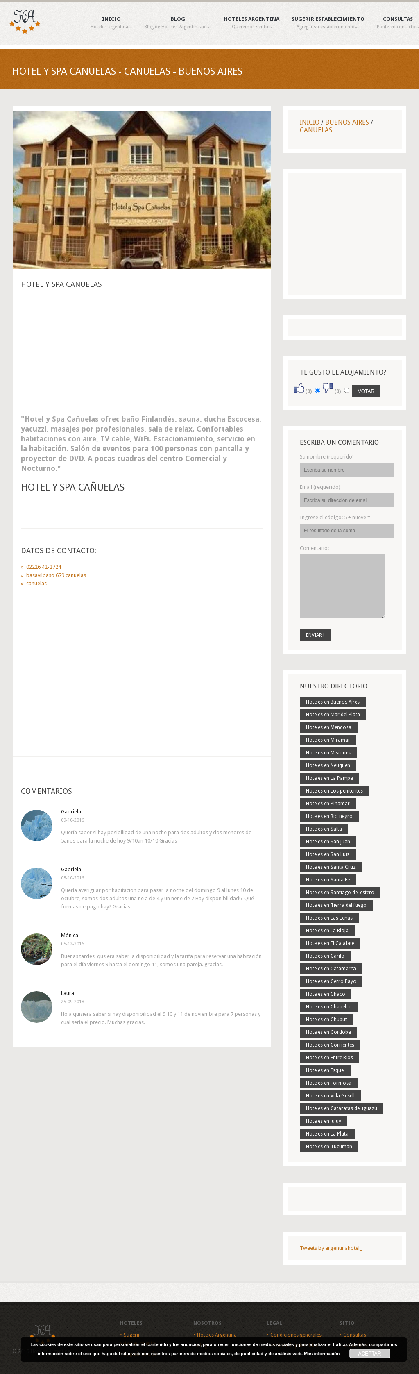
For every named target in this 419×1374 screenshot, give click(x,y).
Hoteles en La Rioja (327, 930)
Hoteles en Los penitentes (334, 791)
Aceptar (369, 1353)
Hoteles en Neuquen (328, 765)
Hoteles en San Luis (327, 854)
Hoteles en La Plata (327, 1134)
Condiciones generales (296, 1335)
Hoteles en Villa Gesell (330, 1096)
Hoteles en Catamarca (331, 969)
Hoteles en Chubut (326, 1019)
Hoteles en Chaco (325, 994)
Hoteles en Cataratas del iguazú (341, 1108)
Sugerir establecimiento (328, 23)
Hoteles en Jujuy (323, 1121)
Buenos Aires (347, 122)
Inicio (111, 23)
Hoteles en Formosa (328, 1083)
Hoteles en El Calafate (330, 943)
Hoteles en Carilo (325, 956)
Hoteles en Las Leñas (329, 918)
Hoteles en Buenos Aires (333, 702)
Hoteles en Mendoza (328, 727)
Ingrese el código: (335, 517)
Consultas (398, 23)
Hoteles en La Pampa (329, 778)
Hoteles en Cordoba (328, 1032)
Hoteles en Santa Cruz (331, 867)
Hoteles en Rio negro (329, 816)
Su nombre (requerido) (327, 457)
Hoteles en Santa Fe (328, 880)
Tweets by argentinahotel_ (331, 1248)
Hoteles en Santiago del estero (340, 892)
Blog (178, 23)
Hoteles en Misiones (328, 753)
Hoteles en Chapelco (329, 1007)
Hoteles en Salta (324, 829)
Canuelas (316, 130)
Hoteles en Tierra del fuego (336, 905)
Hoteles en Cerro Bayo (331, 981)
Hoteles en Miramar (328, 740)
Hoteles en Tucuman (329, 1146)
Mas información (322, 1353)
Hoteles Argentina (251, 23)
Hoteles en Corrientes (330, 1045)
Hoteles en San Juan (328, 842)
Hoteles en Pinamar (328, 803)
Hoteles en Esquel (325, 1070)
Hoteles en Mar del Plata (333, 715)
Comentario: (314, 548)
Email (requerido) (320, 487)
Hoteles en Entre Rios (329, 1058)
